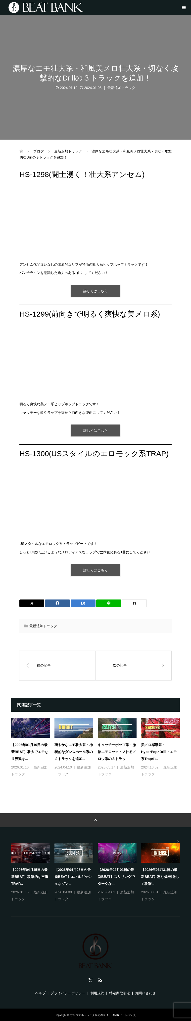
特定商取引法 (119, 993)
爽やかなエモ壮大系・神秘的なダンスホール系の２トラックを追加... (73, 752)
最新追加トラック (121, 88)
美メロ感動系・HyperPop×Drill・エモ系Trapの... (159, 752)
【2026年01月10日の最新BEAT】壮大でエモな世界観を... (29, 752)
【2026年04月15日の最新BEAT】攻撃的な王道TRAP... (29, 877)
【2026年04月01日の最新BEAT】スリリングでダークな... (116, 877)
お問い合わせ (145, 993)
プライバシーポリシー (67, 993)
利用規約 (97, 993)
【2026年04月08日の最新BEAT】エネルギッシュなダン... (73, 877)
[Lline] (108, 603)
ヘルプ (40, 993)
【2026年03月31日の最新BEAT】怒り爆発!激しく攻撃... (160, 877)
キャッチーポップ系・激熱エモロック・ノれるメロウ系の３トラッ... (117, 752)
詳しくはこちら (95, 291)
